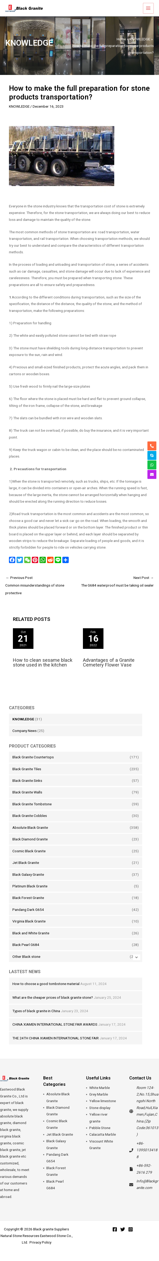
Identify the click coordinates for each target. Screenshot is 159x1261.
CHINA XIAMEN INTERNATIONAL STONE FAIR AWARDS (54, 1031)
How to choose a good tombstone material (46, 991)
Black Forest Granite (28, 905)
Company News (24, 738)
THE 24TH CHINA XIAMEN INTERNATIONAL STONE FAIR (55, 1045)
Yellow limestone (102, 1108)
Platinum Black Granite (29, 893)
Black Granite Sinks (27, 788)
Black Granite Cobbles (29, 823)
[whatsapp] (151, 464)
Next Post (117, 589)
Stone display (99, 1115)
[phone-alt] (151, 445)
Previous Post (42, 593)
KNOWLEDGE (23, 726)
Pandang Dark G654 (28, 917)
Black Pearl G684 (25, 952)
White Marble (99, 1094)
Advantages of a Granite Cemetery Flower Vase (109, 669)
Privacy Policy (40, 1249)
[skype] (151, 455)
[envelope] (151, 474)
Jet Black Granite (25, 870)
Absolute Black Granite (30, 834)
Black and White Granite (30, 940)
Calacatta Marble (102, 1141)
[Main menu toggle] (148, 12)
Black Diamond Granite (30, 846)
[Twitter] (122, 1236)
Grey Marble (98, 1101)
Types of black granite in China (36, 1018)
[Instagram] (130, 1236)
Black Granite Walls (27, 799)
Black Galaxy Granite (28, 881)
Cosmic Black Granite (29, 858)
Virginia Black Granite (29, 928)
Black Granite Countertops (33, 764)
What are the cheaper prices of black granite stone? (52, 1004)
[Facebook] (114, 1236)
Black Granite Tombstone (32, 811)
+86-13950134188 (146, 1157)
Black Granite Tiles (26, 776)
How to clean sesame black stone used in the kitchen (42, 669)
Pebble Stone (99, 1135)
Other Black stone (26, 963)
